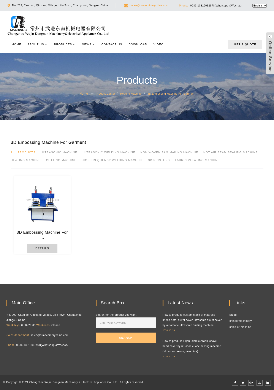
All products (23, 152)
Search (126, 337)
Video (159, 44)
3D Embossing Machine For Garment (170, 93)
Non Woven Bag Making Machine (169, 152)
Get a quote (245, 44)
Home (16, 44)
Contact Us (111, 44)
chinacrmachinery (240, 320)
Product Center (105, 93)
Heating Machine (131, 93)
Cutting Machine (61, 160)
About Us (36, 44)
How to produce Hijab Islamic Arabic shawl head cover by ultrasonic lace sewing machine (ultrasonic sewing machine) (192, 346)
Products (63, 44)
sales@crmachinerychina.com (149, 5)
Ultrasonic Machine (59, 152)
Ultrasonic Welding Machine (108, 152)
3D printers (159, 160)
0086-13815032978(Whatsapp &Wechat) (216, 5)
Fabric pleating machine (197, 160)
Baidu (233, 314)
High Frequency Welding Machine (112, 160)
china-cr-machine (240, 326)
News (87, 44)
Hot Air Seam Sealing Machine (230, 152)
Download (137, 44)
